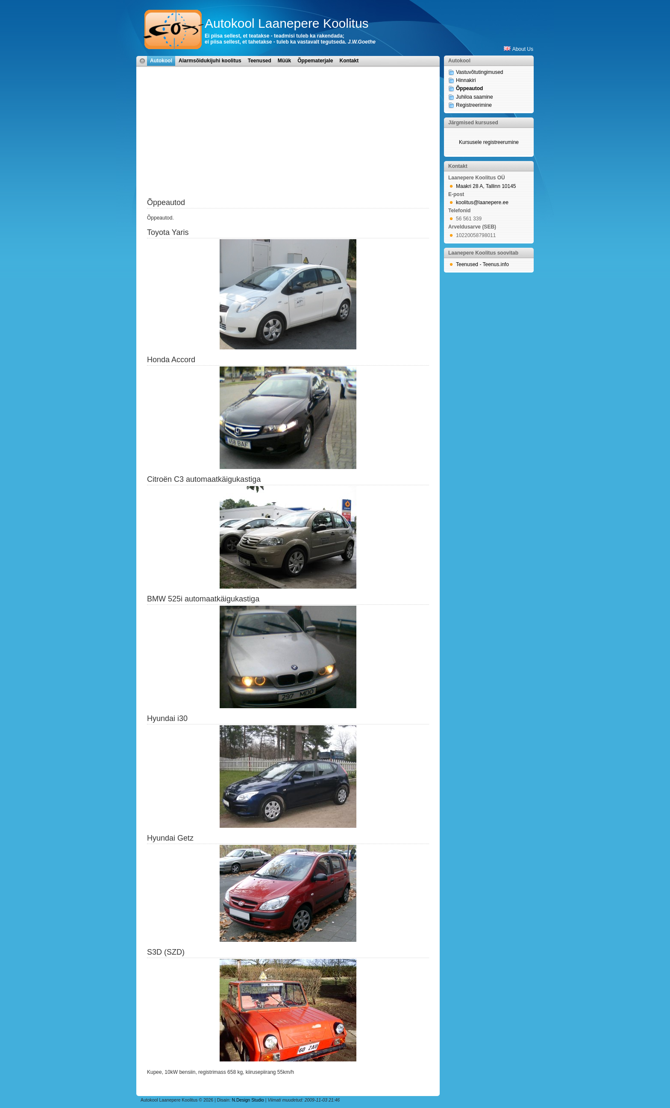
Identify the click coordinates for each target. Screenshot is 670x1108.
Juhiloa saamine (474, 97)
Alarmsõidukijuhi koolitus (210, 61)
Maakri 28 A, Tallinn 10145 (486, 186)
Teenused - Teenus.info (482, 264)
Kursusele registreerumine (489, 142)
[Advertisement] (288, 137)
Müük (284, 61)
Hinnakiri (466, 80)
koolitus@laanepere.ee (482, 202)
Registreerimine (474, 105)
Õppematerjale (315, 61)
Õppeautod (469, 88)
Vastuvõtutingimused (479, 72)
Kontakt (349, 61)
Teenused (259, 61)
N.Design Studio (248, 1100)
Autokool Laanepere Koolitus (287, 23)
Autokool (161, 61)
